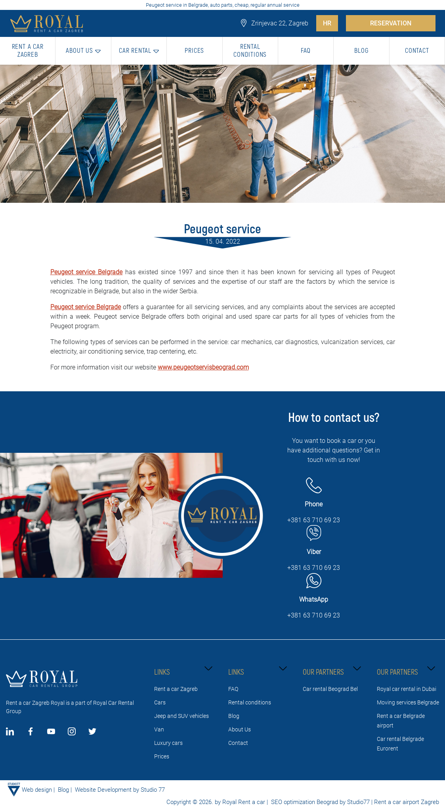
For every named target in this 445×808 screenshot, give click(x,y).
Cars (160, 702)
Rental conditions (249, 702)
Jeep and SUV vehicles (181, 716)
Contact (238, 743)
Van (159, 729)
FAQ (233, 689)
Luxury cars (168, 743)
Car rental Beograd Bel (330, 689)
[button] (83, 51)
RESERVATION (390, 23)
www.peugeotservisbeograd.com (203, 367)
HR (327, 23)
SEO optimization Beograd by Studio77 (319, 802)
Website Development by (107, 789)
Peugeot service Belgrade (86, 272)
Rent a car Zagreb (176, 689)
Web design (37, 789)
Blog (233, 716)
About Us (239, 729)
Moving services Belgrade (408, 702)
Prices (161, 756)
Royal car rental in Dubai (406, 689)
